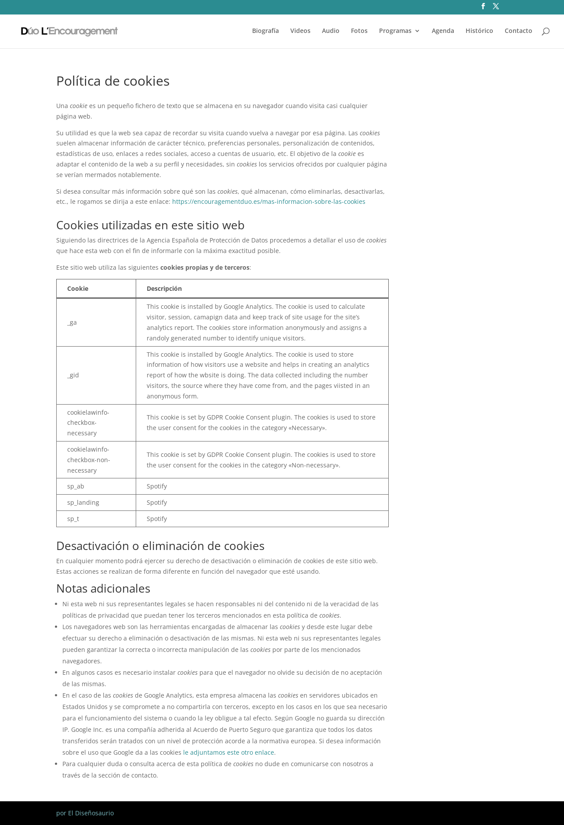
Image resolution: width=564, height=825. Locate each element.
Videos (300, 31)
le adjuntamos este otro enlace (228, 752)
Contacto (518, 31)
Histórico (479, 31)
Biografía (265, 31)
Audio (331, 31)
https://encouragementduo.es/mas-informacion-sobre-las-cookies (268, 201)
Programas (395, 31)
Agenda (443, 31)
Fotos (359, 31)
